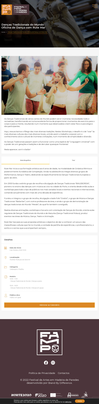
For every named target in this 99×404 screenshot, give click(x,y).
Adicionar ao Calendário (49, 305)
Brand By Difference (60, 383)
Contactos (64, 373)
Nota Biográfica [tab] (25, 160)
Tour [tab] (73, 160)
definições (68, 402)
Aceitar (80, 401)
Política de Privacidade (41, 373)
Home (3, 32)
